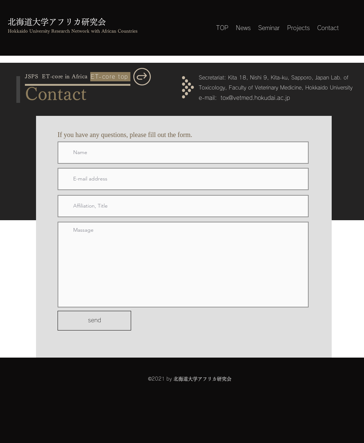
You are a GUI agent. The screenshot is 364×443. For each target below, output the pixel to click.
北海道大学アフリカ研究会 (57, 22)
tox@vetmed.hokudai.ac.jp (255, 98)
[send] (94, 320)
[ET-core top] (110, 76)
